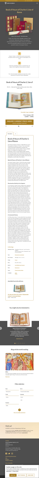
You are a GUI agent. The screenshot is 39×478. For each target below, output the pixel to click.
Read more (7, 376)
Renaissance (17, 267)
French (16, 273)
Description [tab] (10, 133)
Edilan (7, 405)
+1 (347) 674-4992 (28, 0)
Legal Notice (8, 471)
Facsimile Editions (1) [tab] (16, 133)
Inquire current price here (19, 122)
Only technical (21, 475)
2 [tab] (16, 343)
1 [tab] (15, 343)
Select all (13, 475)
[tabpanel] (19, 325)
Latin (16, 272)
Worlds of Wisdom (9, 460)
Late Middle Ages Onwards (20, 265)
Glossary (7, 459)
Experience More (19, 338)
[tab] (19, 289)
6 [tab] (24, 343)
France (16, 260)
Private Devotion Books (19, 270)
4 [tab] (20, 343)
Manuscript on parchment (19, 254)
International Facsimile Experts (11, 0)
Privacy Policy (15, 471)
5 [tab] (22, 343)
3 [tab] (18, 343)
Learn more (30, 475)
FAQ (6, 458)
